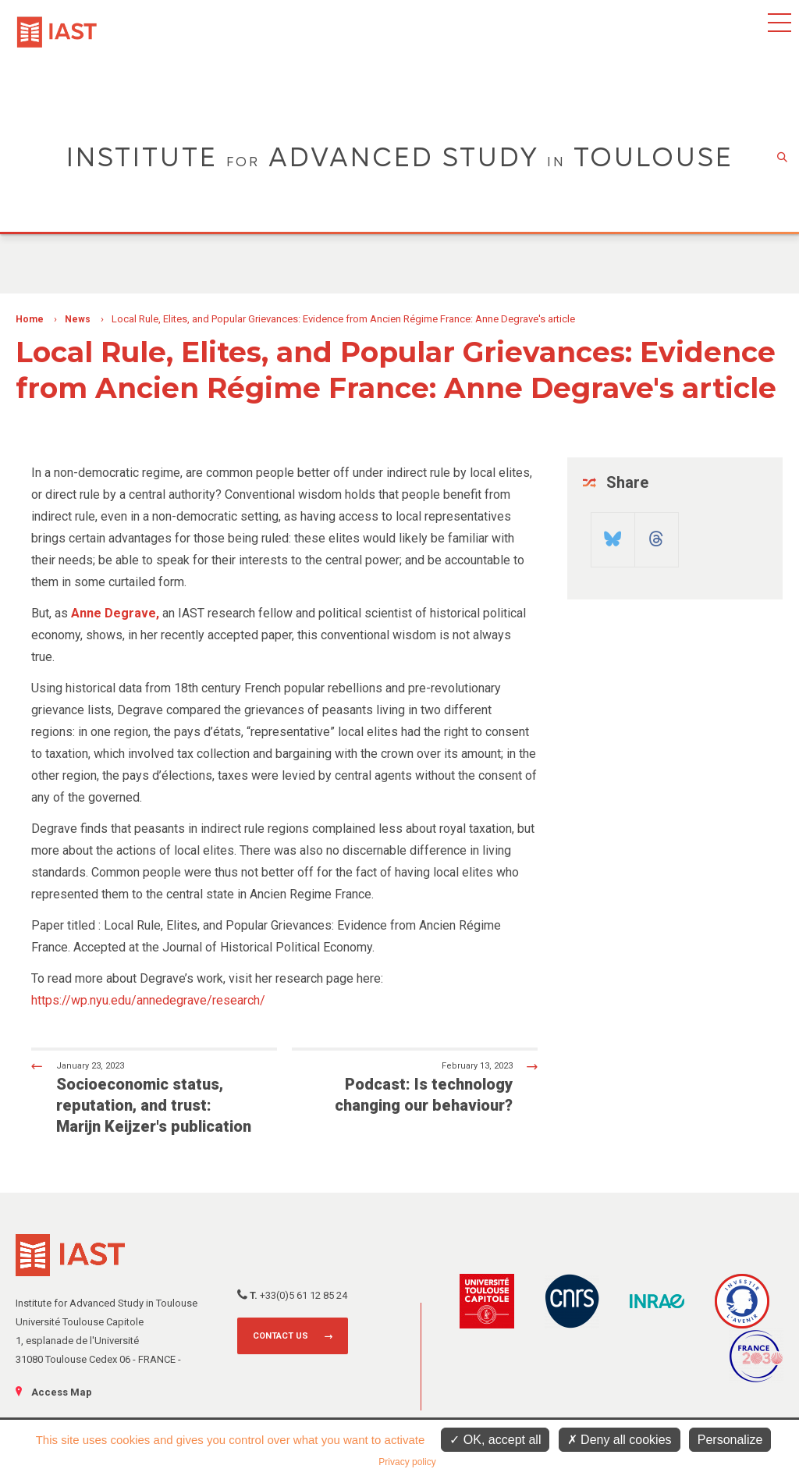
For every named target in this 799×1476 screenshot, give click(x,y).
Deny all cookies (619, 1439)
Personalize (730, 1439)
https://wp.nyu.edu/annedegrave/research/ (148, 1000)
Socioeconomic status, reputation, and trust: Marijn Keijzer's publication (141, 1097)
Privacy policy (406, 1461)
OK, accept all (495, 1439)
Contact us (280, 1336)
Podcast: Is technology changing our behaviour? (427, 1086)
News (78, 319)
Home (30, 319)
